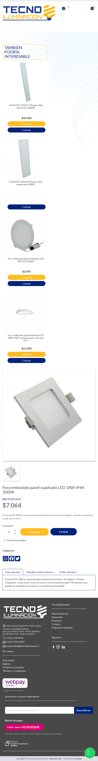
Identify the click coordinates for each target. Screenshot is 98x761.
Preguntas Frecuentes (62, 627)
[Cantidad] (10, 531)
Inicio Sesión (9, 660)
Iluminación (57, 617)
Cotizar (63, 531)
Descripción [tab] (12, 572)
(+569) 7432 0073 (15, 642)
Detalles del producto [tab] (39, 572)
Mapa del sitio (55, 758)
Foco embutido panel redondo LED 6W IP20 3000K (26, 260)
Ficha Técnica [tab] (68, 572)
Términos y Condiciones (14, 671)
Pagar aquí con (15, 727)
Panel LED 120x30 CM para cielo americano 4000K (25, 183)
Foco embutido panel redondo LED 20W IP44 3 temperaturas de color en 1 (26, 338)
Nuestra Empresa (60, 613)
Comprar (34, 531)
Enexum (79, 758)
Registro (7, 664)
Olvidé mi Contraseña (13, 667)
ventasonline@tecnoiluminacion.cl (22, 646)
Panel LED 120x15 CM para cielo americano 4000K (26, 106)
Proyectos (57, 620)
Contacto (56, 624)
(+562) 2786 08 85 (15, 637)
